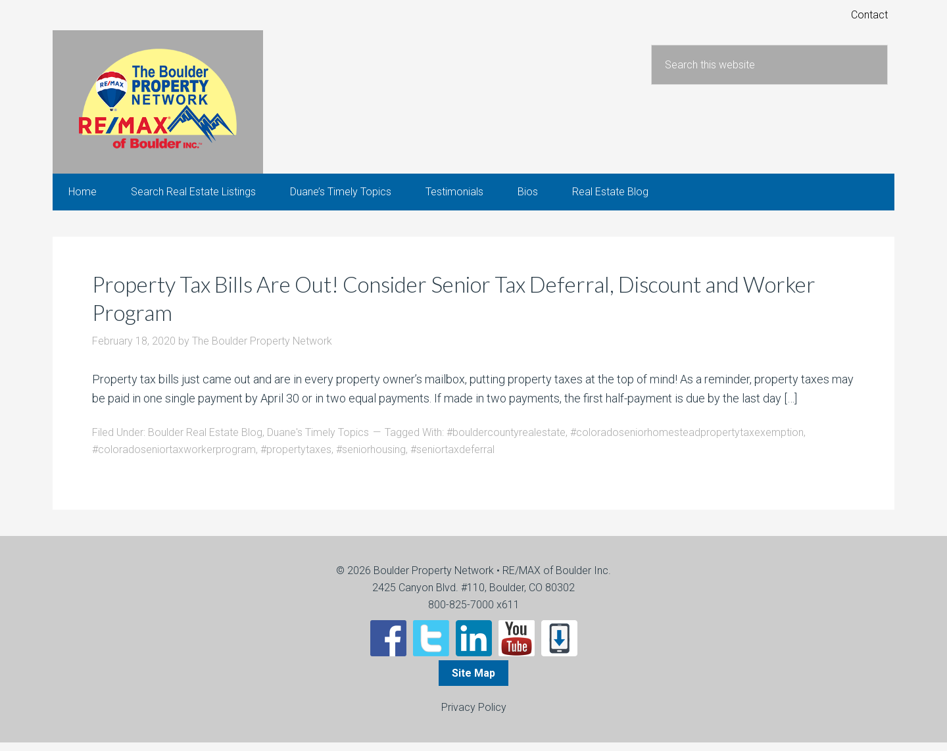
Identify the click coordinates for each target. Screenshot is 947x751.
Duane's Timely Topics (318, 441)
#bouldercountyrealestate (506, 441)
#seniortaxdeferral (452, 458)
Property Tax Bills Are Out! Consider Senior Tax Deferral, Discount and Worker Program (448, 306)
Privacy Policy (473, 716)
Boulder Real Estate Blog (205, 441)
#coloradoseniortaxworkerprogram (174, 458)
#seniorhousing (371, 458)
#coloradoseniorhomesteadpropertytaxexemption (687, 441)
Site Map (473, 681)
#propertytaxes (295, 458)
